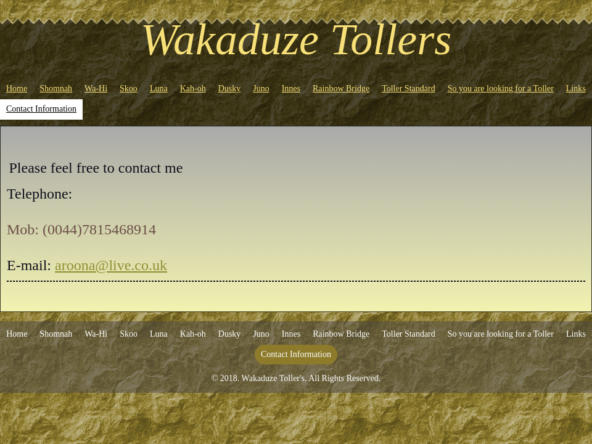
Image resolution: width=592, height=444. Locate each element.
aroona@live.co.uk (111, 265)
